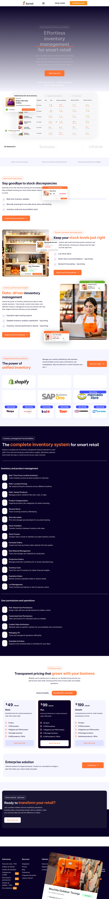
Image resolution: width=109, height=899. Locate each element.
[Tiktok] (95, 879)
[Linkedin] (83, 884)
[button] (43, 3)
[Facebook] (83, 879)
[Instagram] (89, 879)
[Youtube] (100, 879)
